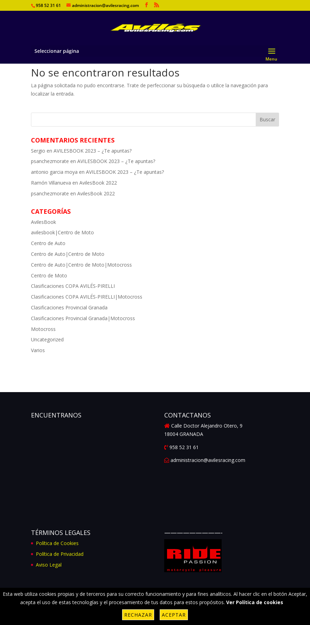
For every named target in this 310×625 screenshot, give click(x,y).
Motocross (43, 329)
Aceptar (174, 614)
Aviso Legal (49, 564)
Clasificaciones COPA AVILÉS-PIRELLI (73, 286)
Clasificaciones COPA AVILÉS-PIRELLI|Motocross (86, 296)
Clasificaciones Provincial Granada (69, 307)
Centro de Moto (49, 275)
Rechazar (138, 614)
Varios (38, 350)
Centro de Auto (48, 243)
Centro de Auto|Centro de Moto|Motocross (81, 264)
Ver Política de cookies (254, 602)
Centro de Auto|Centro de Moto (67, 254)
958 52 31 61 (48, 5)
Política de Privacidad (60, 554)
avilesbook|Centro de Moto (62, 232)
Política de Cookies (57, 543)
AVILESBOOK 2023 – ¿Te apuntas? (93, 150)
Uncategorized (47, 339)
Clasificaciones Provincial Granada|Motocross (83, 318)
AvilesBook (43, 222)
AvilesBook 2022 (98, 182)
